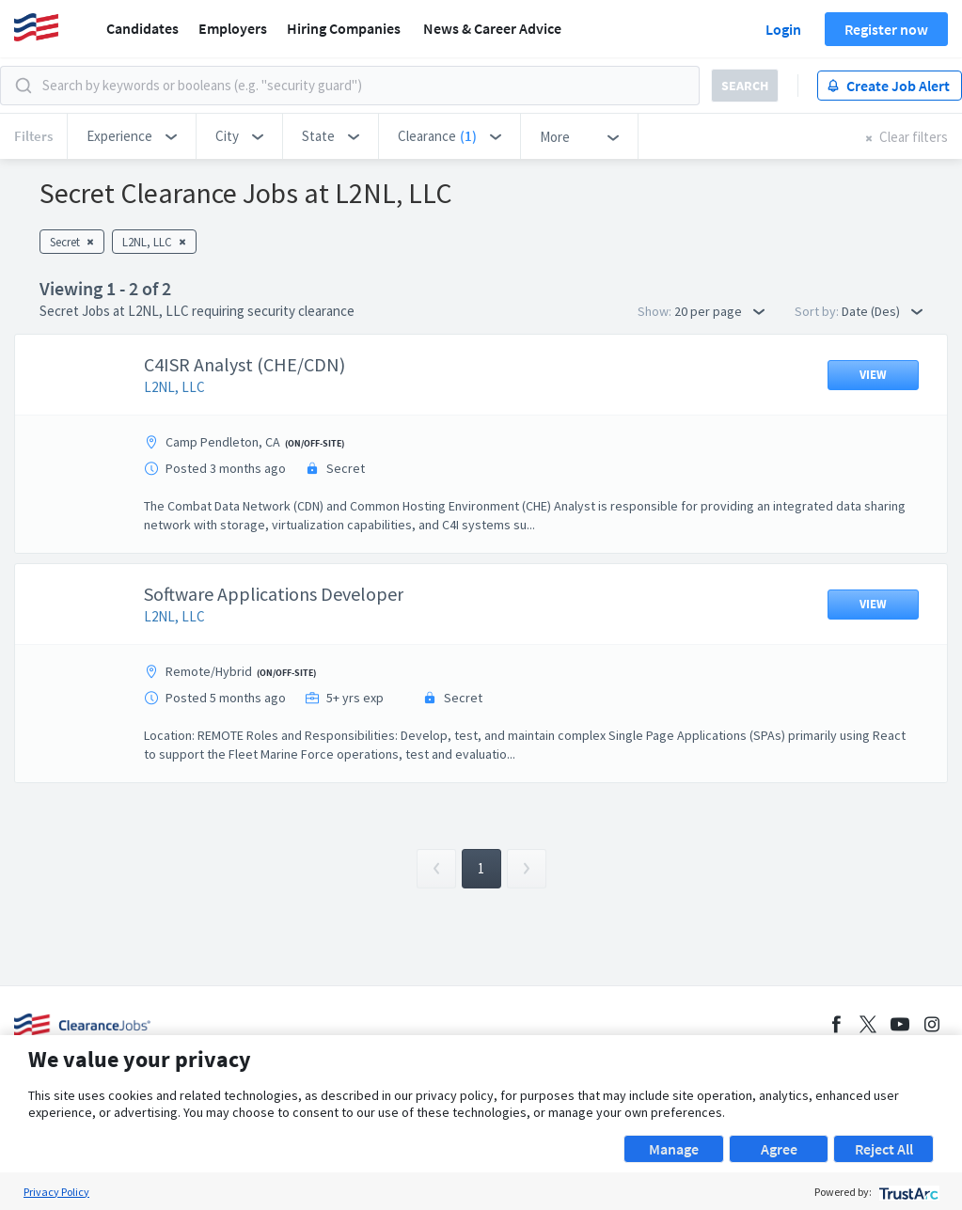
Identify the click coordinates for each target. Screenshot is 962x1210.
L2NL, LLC (174, 387)
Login (783, 29)
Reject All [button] (884, 1148)
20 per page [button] (719, 311)
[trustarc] (907, 1191)
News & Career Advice (492, 28)
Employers (232, 28)
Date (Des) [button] (882, 311)
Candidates (142, 28)
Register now (886, 29)
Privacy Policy (56, 1192)
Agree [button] (779, 1148)
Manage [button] (674, 1148)
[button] (132, 136)
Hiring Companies (344, 28)
